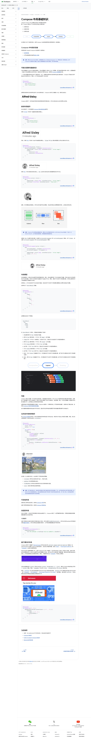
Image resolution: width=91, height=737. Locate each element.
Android (20, 734)
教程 (8, 8)
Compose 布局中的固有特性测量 (31, 406)
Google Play (41, 1)
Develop (4, 5)
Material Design (37, 545)
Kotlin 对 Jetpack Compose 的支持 (32, 637)
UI (17, 5)
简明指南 (25, 8)
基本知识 (15, 1)
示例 (13, 8)
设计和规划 (24, 1)
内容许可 (31, 661)
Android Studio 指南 (71, 734)
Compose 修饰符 (26, 416)
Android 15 (57, 734)
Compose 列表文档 (41, 505)
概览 (2, 8)
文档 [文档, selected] (19, 8)
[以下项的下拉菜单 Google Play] (45, 1)
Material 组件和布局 (28, 640)
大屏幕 (44, 734)
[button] (7, 11)
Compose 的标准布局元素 (40, 109)
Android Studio (85, 1)
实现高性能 (26, 53)
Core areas (11, 5)
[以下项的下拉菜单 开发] (35, 1)
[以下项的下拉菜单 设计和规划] (28, 1)
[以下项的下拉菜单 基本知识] (18, 1)
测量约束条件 (26, 522)
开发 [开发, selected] (32, 1)
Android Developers (25, 14)
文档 (44, 14)
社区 (49, 1)
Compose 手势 (40, 502)
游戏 (31, 734)
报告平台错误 (81, 734)
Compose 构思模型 (56, 72)
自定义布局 (36, 55)
